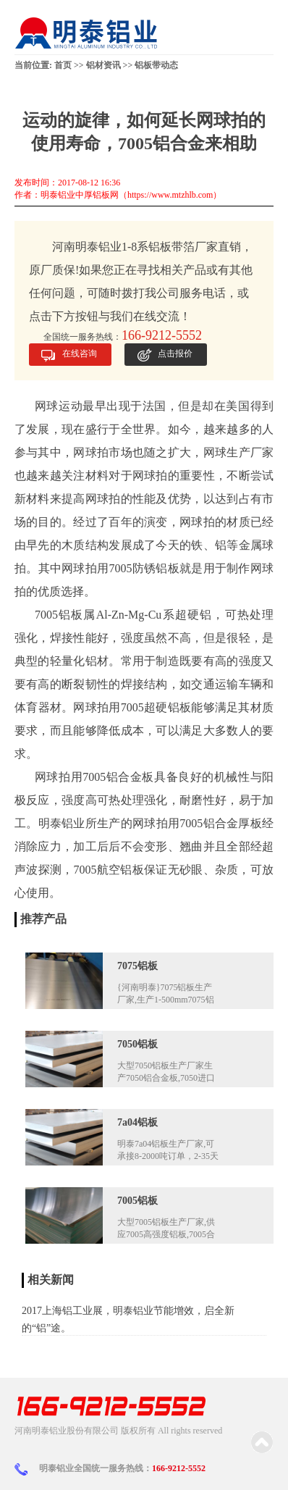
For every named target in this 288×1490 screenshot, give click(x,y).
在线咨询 (79, 353)
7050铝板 (137, 1044)
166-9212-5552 (179, 1468)
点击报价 (175, 353)
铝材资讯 (103, 65)
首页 (63, 65)
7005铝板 (137, 1200)
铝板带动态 (156, 65)
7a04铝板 (137, 1122)
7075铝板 (137, 965)
